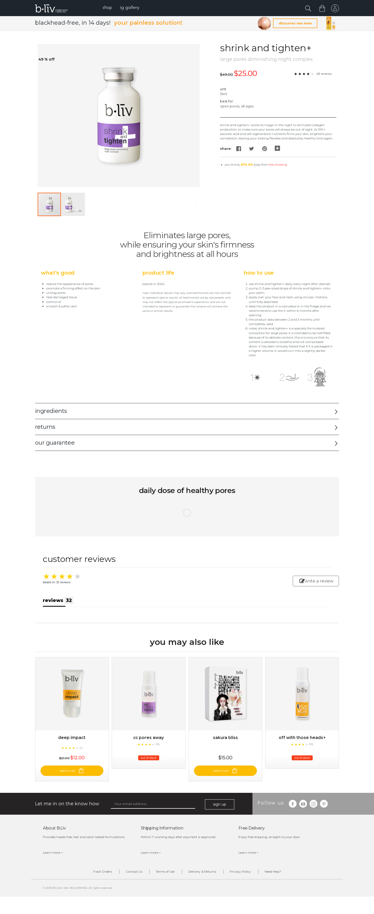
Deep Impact (72, 743)
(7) (81, 753)
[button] (73, 205)
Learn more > (53, 858)
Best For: (227, 102)
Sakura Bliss (225, 743)
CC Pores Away (148, 743)
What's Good (58, 273)
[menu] (122, 8)
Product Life (158, 273)
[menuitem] (108, 8)
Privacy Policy (244, 877)
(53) (311, 749)
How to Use (259, 273)
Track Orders (95, 877)
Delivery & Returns (203, 877)
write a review (316, 581)
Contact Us (130, 877)
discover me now (295, 24)
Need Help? (279, 877)
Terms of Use (164, 877)
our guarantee (55, 443)
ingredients (51, 411)
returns (45, 427)
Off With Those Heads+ (302, 743)
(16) (158, 749)
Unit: (223, 89)
